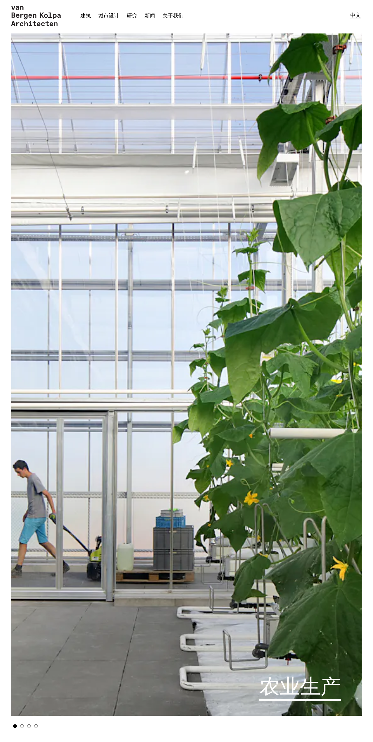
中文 (355, 15)
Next (323, 372)
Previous (50, 372)
